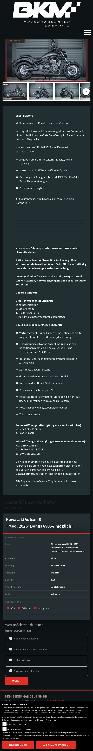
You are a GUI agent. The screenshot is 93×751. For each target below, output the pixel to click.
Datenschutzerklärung (71, 713)
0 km (53, 558)
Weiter (16, 681)
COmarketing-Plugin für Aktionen (20, 729)
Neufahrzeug (58, 586)
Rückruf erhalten (22, 660)
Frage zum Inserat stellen (26, 671)
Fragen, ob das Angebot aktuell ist (31, 649)
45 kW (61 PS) (58, 565)
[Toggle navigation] (87, 31)
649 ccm (55, 572)
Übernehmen (18, 745)
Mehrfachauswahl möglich (18, 630)
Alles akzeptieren (55, 745)
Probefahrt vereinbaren (26, 638)
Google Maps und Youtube (17, 724)
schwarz (55, 593)
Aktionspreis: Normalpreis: (69, 547)
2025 (53, 579)
